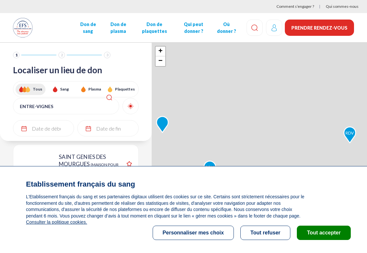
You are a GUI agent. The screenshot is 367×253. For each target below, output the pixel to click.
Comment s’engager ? (295, 6)
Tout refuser (265, 232)
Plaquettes (125, 89)
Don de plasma (118, 27)
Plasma (94, 89)
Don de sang (88, 27)
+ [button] (160, 51)
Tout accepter (324, 232)
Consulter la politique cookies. (56, 222)
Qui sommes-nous (342, 6)
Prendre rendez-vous (319, 28)
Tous (37, 89)
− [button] (160, 61)
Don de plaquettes (154, 27)
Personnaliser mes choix (193, 232)
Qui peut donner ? (193, 27)
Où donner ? (225, 27)
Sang (64, 89)
